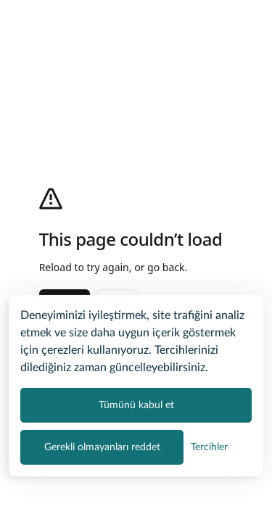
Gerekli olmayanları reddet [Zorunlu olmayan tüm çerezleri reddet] (102, 446)
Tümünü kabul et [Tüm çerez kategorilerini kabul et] (136, 404)
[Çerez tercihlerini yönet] (209, 446)
